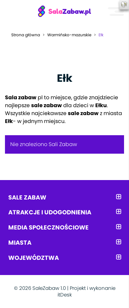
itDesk (65, 294)
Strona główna (25, 35)
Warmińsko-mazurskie (69, 35)
